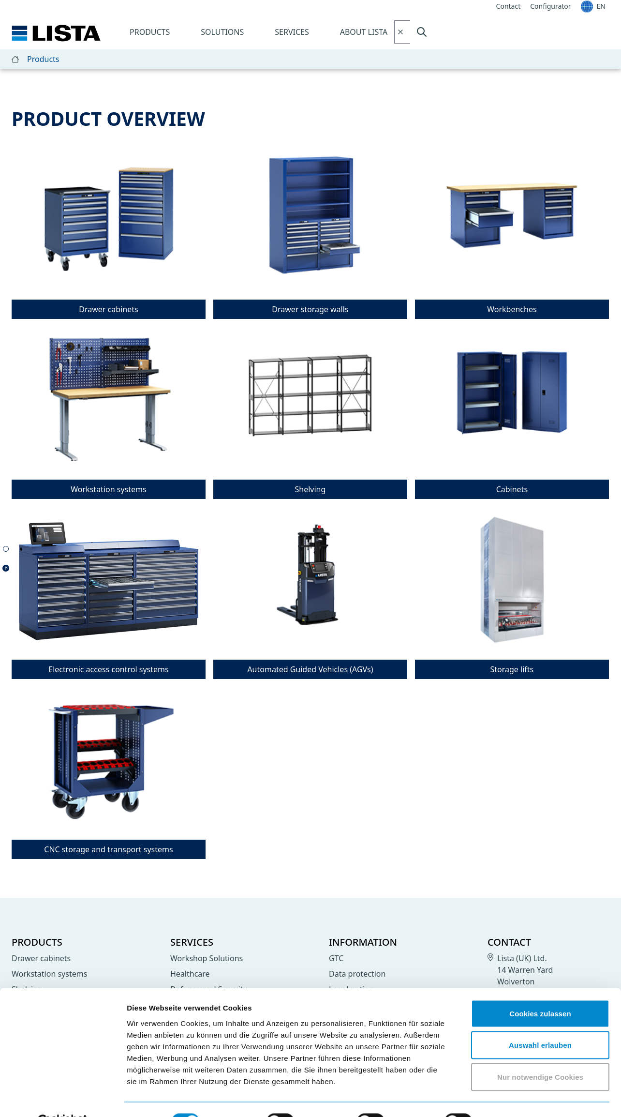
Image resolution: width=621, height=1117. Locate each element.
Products (150, 32)
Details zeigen (514, 1098)
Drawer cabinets (41, 958)
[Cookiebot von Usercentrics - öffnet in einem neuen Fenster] (62, 1098)
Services (292, 32)
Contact (509, 942)
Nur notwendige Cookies (540, 1053)
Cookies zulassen (540, 990)
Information (363, 942)
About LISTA (363, 32)
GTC (336, 958)
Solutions (222, 32)
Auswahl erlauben (540, 1022)
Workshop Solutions (206, 958)
